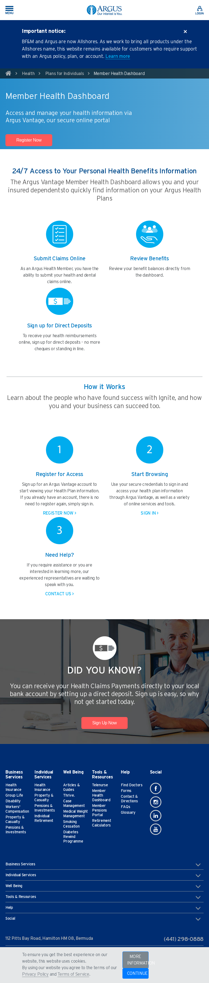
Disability (13, 801)
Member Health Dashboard (101, 795)
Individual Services (103, 875)
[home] (8, 74)
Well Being (103, 886)
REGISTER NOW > (59, 513)
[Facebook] (155, 788)
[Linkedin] (155, 815)
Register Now (28, 140)
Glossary (128, 813)
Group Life (14, 795)
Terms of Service (73, 974)
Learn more (117, 56)
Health (28, 73)
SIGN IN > (149, 513)
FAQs (125, 807)
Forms (126, 791)
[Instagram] (155, 802)
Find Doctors (131, 785)
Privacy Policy (35, 974)
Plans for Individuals (64, 73)
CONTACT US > (59, 594)
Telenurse (100, 785)
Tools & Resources (103, 897)
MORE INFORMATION (138, 959)
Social (103, 919)
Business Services (103, 864)
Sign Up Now (104, 723)
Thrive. (69, 795)
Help (103, 908)
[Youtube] (155, 829)
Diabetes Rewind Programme (73, 836)
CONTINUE (137, 973)
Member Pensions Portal (99, 810)
